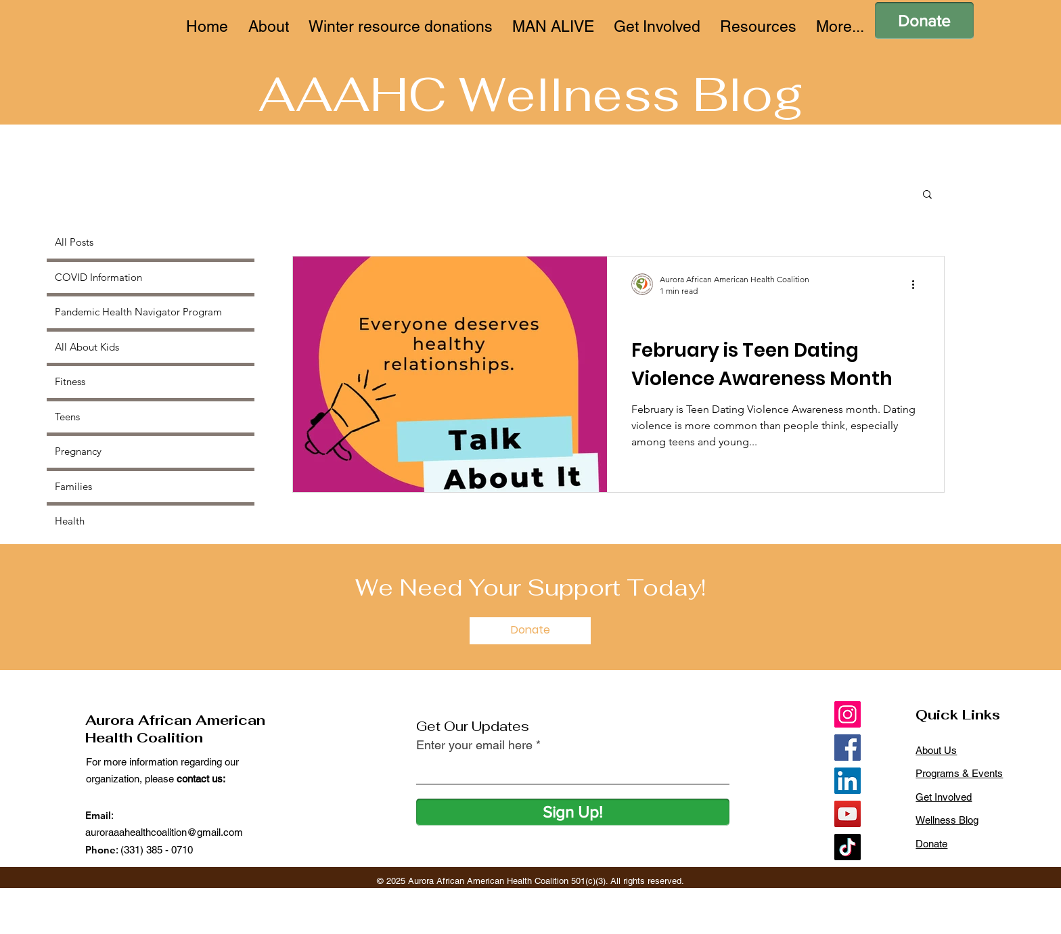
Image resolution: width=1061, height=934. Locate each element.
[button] (927, 195)
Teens (651, 317)
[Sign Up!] (572, 812)
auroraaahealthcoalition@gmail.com (164, 832)
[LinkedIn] (847, 781)
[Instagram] (847, 714)
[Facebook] (847, 747)
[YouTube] (847, 814)
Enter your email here (474, 745)
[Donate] (924, 20)
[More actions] (917, 284)
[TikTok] (847, 847)
